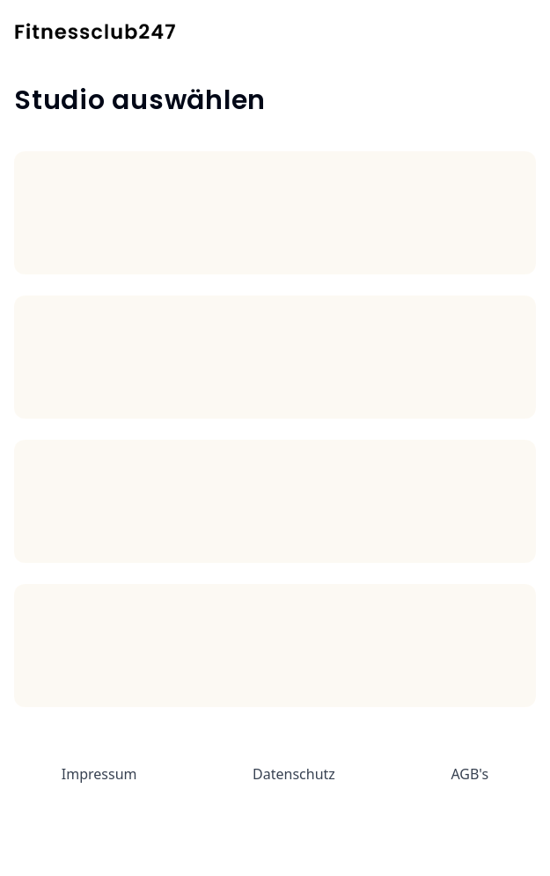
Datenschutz (294, 774)
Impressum (99, 774)
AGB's (469, 774)
